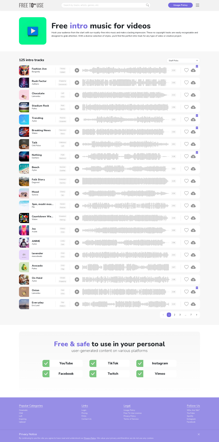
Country (62, 183)
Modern (62, 306)
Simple (62, 278)
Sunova (35, 195)
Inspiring (22, 419)
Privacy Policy (130, 416)
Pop (62, 302)
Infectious (62, 142)
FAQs (84, 416)
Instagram (191, 419)
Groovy (62, 192)
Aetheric (35, 84)
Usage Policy (129, 410)
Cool (62, 244)
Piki (33, 207)
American (62, 179)
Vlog (62, 269)
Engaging (62, 81)
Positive (62, 118)
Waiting (62, 220)
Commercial (62, 84)
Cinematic (23, 410)
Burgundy (36, 71)
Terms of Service (131, 419)
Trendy (62, 69)
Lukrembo (36, 96)
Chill (62, 232)
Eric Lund (35, 305)
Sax (62, 195)
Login (84, 410)
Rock (62, 105)
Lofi (62, 93)
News (63, 134)
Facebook (191, 422)
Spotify (190, 416)
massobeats (37, 256)
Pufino (34, 108)
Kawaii (62, 204)
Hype (62, 155)
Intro (62, 97)
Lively (63, 241)
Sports (62, 109)
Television (62, 130)
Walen (34, 133)
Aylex (34, 121)
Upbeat (62, 72)
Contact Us (86, 419)
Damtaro (35, 158)
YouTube (191, 413)
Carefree (62, 170)
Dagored (35, 182)
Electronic (62, 158)
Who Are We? (193, 410)
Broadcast (62, 216)
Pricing (84, 413)
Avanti (34, 231)
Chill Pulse (36, 145)
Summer (62, 167)
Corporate (62, 121)
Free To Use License (133, 413)
